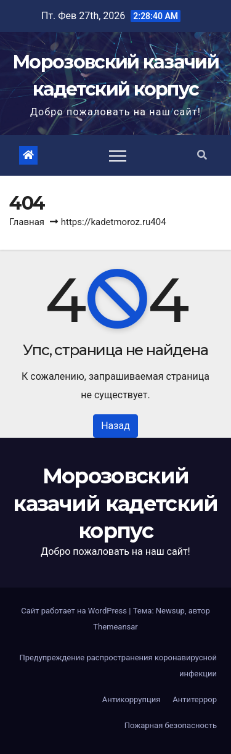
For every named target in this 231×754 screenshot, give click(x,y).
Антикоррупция (131, 699)
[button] (202, 155)
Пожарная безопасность (170, 725)
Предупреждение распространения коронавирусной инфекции (118, 665)
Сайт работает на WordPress (75, 610)
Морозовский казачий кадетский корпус (115, 503)
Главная (26, 221)
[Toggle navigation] (117, 155)
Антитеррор (194, 699)
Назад (115, 426)
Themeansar (115, 626)
